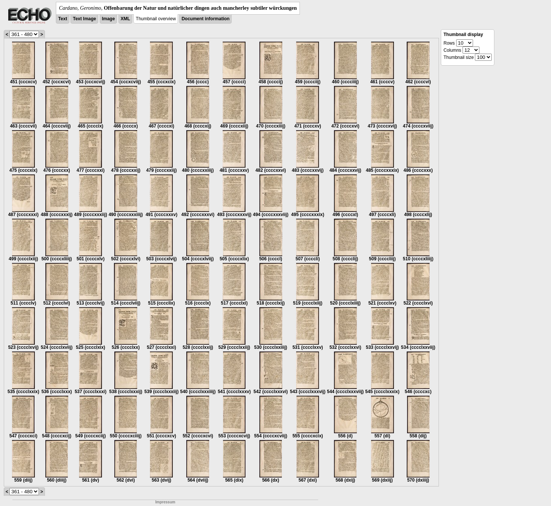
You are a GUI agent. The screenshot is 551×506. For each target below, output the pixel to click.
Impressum (165, 502)
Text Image (84, 18)
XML (125, 18)
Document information (205, 18)
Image (108, 18)
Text (62, 18)
